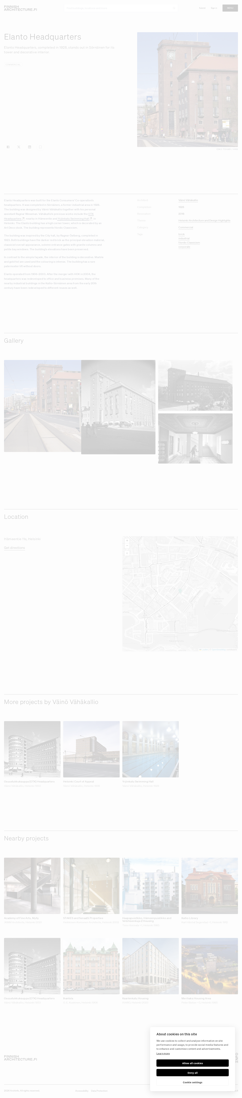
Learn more (163, 1063)
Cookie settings (192, 1082)
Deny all (211, 1072)
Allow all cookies (174, 1072)
